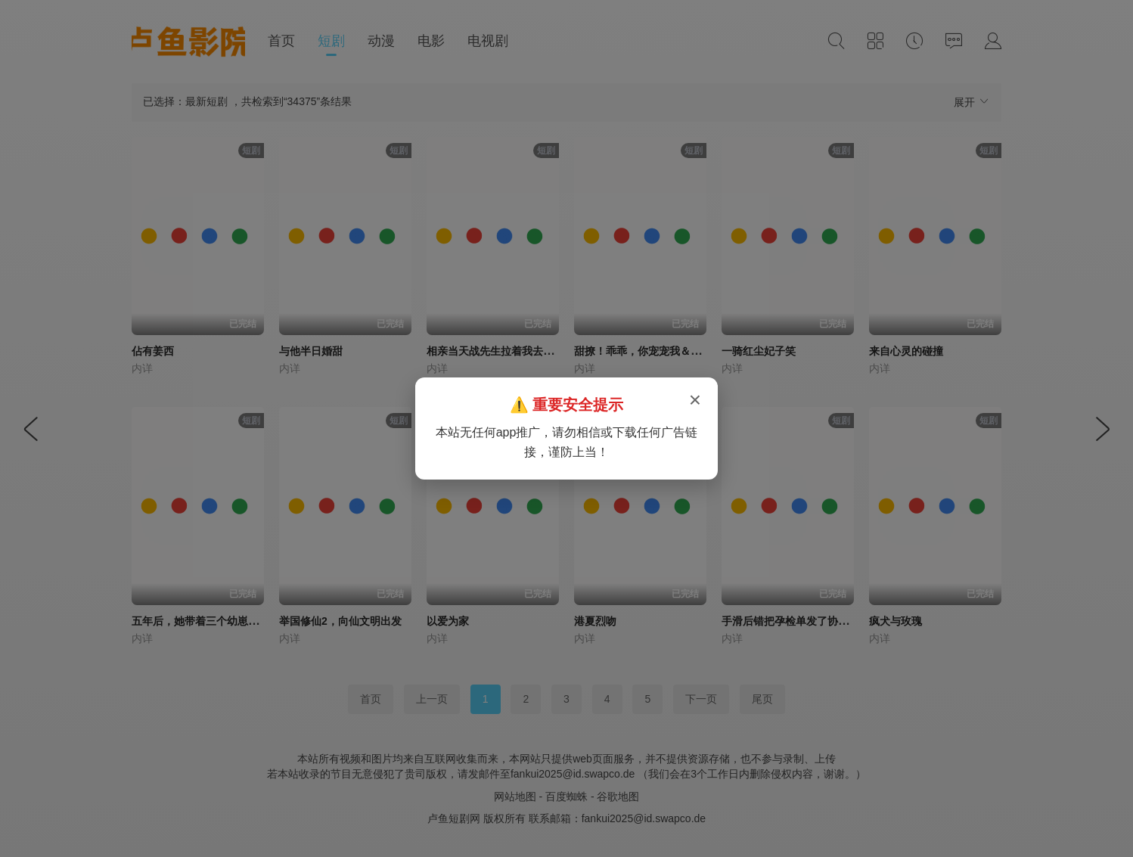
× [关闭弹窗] (695, 399)
